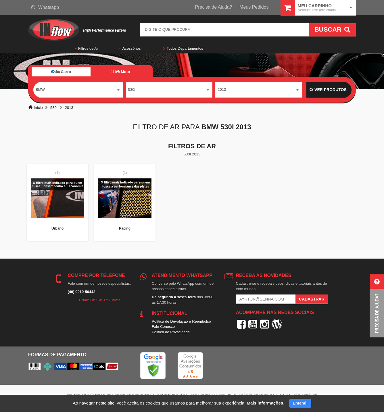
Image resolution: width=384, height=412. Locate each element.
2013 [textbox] (222, 89)
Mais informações (265, 403)
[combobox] (78, 90)
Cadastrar (312, 299)
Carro (61, 72)
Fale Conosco (163, 326)
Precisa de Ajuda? (213, 7)
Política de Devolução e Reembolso (181, 321)
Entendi (300, 403)
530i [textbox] (131, 89)
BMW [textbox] (40, 89)
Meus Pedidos (253, 7)
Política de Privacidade (171, 332)
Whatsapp (45, 7)
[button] (377, 306)
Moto (120, 72)
